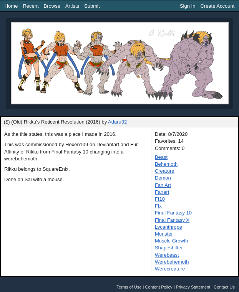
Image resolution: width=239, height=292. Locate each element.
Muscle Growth (171, 241)
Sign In (187, 6)
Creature (164, 171)
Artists (72, 6)
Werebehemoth (172, 262)
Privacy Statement (193, 287)
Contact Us (224, 287)
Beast (161, 157)
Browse (52, 6)
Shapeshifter (169, 248)
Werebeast (167, 255)
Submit (92, 6)
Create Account (217, 6)
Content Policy (158, 287)
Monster (164, 234)
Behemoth (166, 164)
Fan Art (163, 185)
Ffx (158, 206)
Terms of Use (128, 287)
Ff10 (160, 199)
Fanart (162, 192)
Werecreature (170, 269)
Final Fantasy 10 (173, 213)
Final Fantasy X (172, 220)
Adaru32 (117, 122)
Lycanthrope (168, 227)
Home (11, 6)
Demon (163, 178)
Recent (30, 6)
